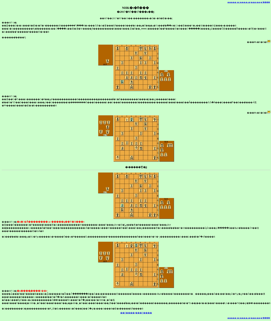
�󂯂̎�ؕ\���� (265, 2)
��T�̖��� (127, 313)
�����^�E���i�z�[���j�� (243, 2)
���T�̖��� (143, 313)
